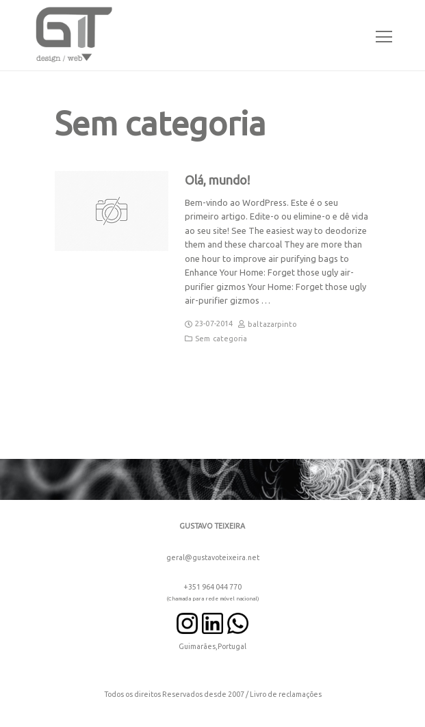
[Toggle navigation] (380, 34)
